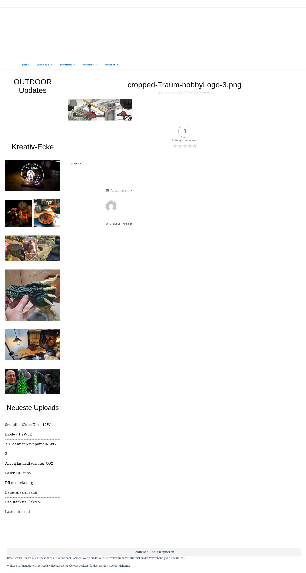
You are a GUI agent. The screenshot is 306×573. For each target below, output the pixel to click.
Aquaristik (42, 64)
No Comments (199, 92)
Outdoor (110, 64)
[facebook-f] (272, 3)
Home (25, 64)
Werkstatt (88, 64)
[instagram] (280, 3)
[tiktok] (276, 3)
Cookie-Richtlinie (119, 566)
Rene (77, 164)
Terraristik (66, 64)
